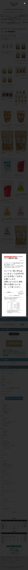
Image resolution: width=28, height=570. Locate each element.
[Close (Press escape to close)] (25, 3)
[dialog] (14, 285)
